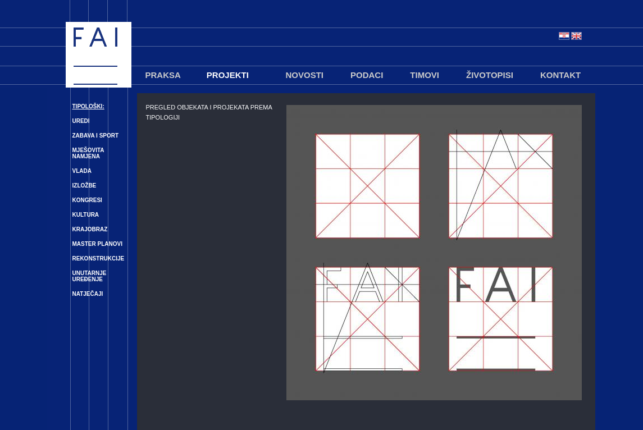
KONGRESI (87, 200)
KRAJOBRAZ (90, 229)
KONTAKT (560, 75)
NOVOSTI (305, 75)
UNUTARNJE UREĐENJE (89, 276)
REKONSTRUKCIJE (98, 258)
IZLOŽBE (84, 185)
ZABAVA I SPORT (95, 135)
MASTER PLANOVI (97, 244)
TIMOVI (424, 75)
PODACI (366, 75)
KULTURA (85, 215)
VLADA (82, 171)
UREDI (81, 121)
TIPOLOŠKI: (88, 106)
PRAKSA (163, 75)
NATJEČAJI (87, 294)
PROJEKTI (228, 75)
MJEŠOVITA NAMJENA (88, 153)
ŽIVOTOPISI (489, 75)
